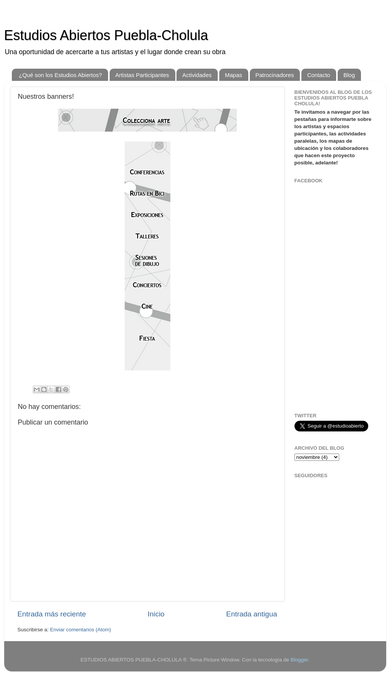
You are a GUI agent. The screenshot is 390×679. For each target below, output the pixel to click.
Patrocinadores (275, 75)
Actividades (197, 75)
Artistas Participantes (142, 75)
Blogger (299, 660)
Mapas (233, 75)
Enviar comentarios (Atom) (80, 629)
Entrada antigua (251, 614)
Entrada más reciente (52, 614)
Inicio (156, 614)
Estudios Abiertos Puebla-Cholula (106, 35)
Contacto (318, 75)
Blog (349, 75)
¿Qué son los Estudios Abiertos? (60, 75)
